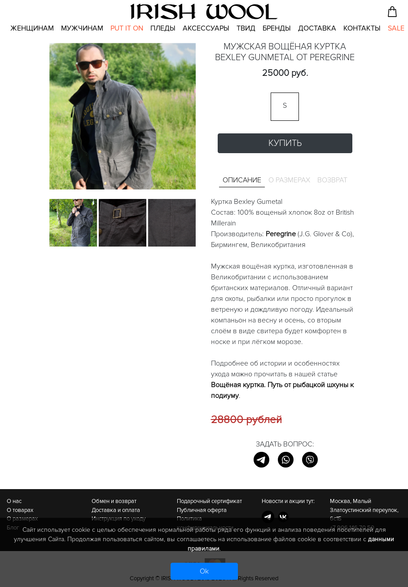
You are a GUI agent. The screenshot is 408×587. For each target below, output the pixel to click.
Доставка (317, 28)
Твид (246, 28)
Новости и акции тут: (288, 501)
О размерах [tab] (289, 180)
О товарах (20, 510)
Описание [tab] (242, 180)
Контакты (362, 28)
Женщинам (32, 28)
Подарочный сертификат (209, 501)
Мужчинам (82, 28)
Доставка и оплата (116, 510)
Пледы (162, 28)
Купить (285, 143)
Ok (204, 571)
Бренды (277, 28)
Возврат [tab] (332, 180)
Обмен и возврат (114, 501)
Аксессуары (206, 28)
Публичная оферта (202, 510)
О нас (14, 501)
